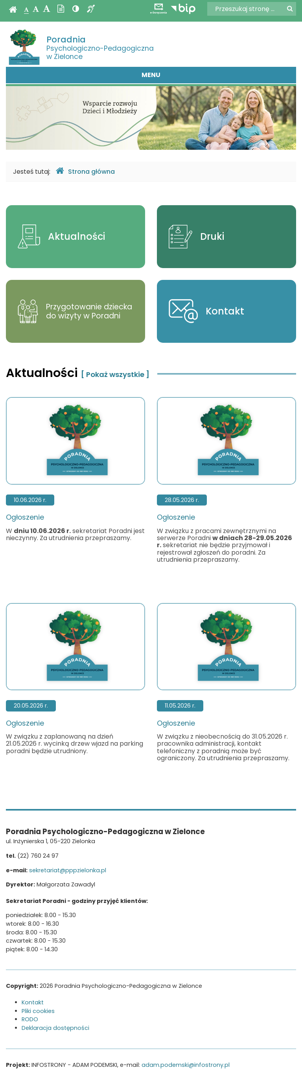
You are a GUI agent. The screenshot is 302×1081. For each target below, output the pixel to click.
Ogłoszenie (75, 459)
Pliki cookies (38, 1011)
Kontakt (33, 1002)
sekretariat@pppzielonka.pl (67, 870)
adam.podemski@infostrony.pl (186, 1065)
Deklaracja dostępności (55, 1028)
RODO (30, 1019)
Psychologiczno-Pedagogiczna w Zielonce (100, 47)
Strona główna (85, 171)
